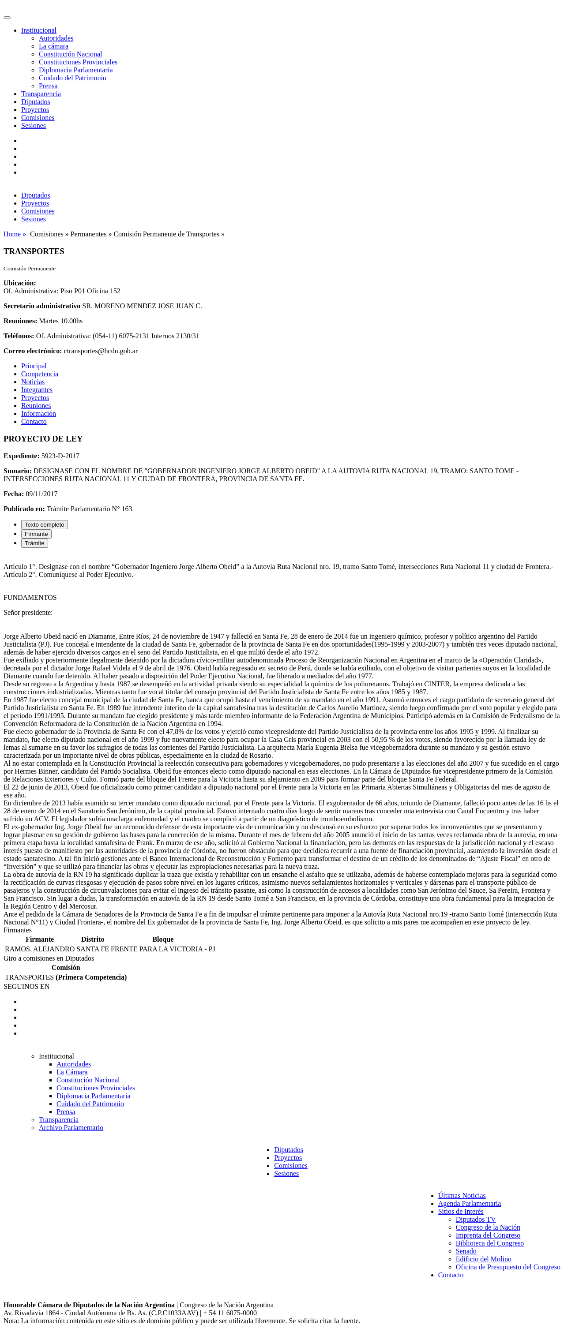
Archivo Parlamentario (71, 1127)
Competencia (39, 374)
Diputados (35, 101)
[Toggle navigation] (7, 17)
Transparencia (41, 93)
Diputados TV (476, 1219)
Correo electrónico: (33, 351)
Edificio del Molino (483, 1259)
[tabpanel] (282, 740)
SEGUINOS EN (26, 986)
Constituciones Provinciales (78, 62)
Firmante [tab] (36, 534)
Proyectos (35, 109)
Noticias (33, 381)
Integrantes (37, 389)
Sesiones (33, 125)
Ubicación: (20, 283)
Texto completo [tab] (44, 524)
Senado (466, 1251)
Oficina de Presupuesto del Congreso (508, 1267)
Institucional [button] (38, 30)
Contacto (34, 421)
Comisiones (38, 117)
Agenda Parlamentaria (469, 1203)
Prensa (48, 86)
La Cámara (72, 1072)
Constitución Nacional (70, 54)
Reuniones (36, 405)
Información (38, 413)
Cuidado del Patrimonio (72, 78)
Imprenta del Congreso (488, 1235)
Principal (34, 366)
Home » (16, 234)
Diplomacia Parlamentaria (76, 70)
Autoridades (56, 38)
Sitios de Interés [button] (461, 1211)
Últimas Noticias (462, 1195)
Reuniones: (20, 321)
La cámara (53, 46)
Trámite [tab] (35, 543)
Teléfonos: (19, 336)
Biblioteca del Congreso (490, 1243)
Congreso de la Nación (488, 1227)
